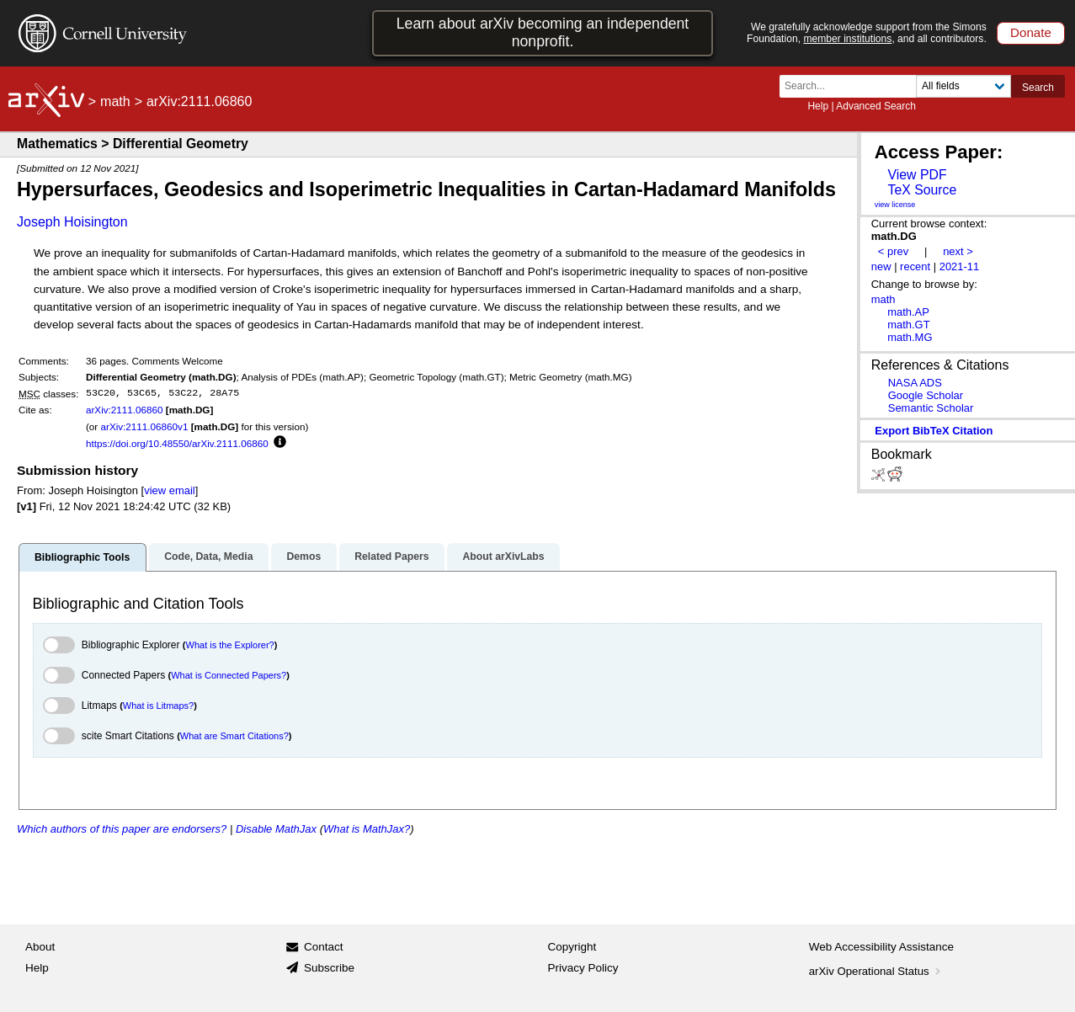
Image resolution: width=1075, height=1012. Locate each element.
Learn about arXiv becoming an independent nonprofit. (542, 32)
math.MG (909, 337)
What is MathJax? (366, 829)
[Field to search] (963, 86)
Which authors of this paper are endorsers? (121, 829)
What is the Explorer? (230, 645)
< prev (893, 251)
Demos (303, 556)
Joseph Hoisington (72, 222)
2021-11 (959, 266)
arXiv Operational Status (877, 971)
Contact (323, 946)
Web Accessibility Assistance (881, 946)
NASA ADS (915, 382)
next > (958, 251)
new (881, 266)
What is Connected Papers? (228, 675)
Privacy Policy (583, 967)
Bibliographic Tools (82, 557)
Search (1038, 87)
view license (895, 204)
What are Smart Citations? (234, 736)
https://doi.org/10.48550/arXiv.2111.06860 (177, 443)
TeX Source (921, 190)
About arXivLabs (503, 556)
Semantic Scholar (931, 408)
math (115, 101)
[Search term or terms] (853, 86)
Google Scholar (925, 395)
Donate (1030, 32)
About (40, 946)
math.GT (908, 324)
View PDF (916, 175)
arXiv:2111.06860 (124, 409)
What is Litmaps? (158, 705)
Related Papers (391, 556)
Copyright (572, 946)
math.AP (908, 312)
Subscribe (329, 967)
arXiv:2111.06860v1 (144, 426)
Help (817, 106)
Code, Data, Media (208, 556)
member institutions (847, 39)
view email (169, 490)
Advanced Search (876, 106)
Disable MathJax (276, 829)
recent (915, 266)
